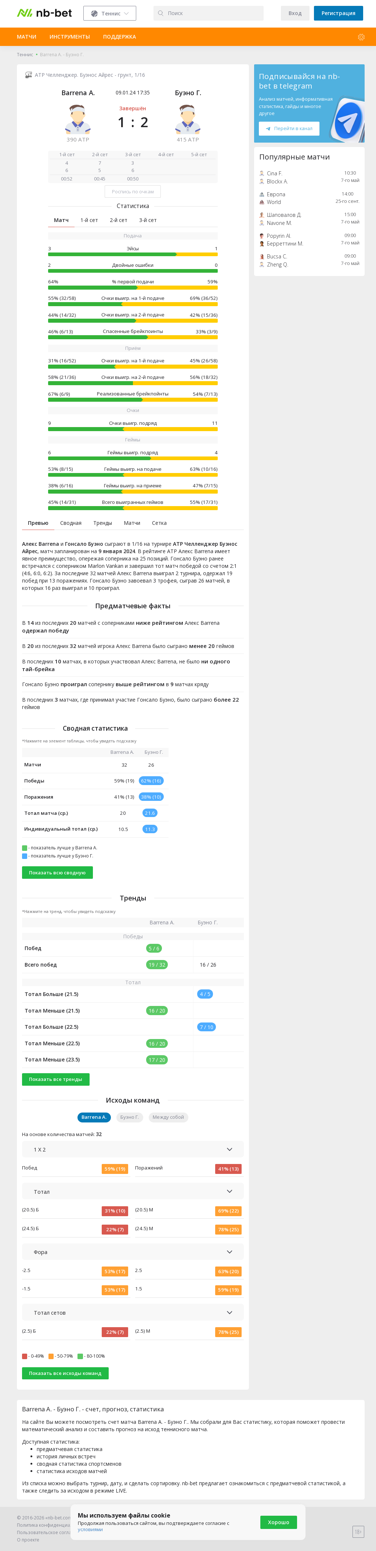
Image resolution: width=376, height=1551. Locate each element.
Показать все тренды (55, 1079)
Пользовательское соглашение (51, 1532)
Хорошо (278, 1522)
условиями (90, 1529)
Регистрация (338, 13)
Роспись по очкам (133, 191)
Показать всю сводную (57, 872)
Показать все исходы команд (65, 1373)
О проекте (28, 1540)
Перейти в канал (289, 128)
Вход (295, 13)
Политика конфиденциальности (52, 1525)
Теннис (25, 54)
